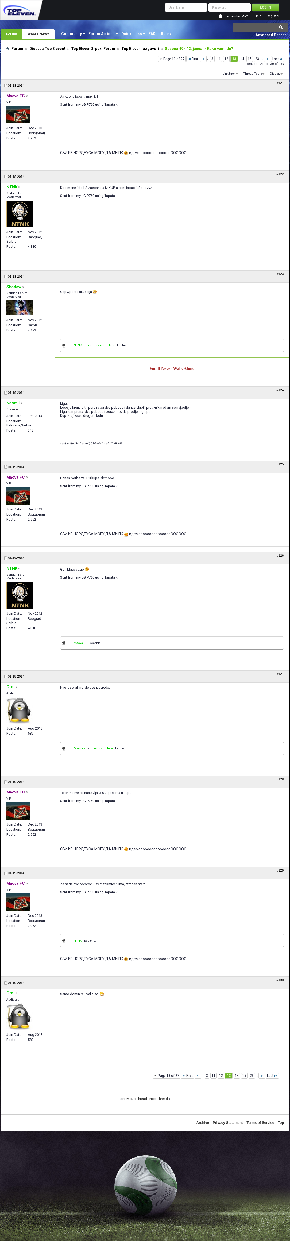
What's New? (38, 34)
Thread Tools (252, 73)
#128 (280, 779)
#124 (280, 390)
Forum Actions (101, 34)
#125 (280, 464)
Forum (11, 34)
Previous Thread (134, 1099)
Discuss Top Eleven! (47, 49)
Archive (202, 1123)
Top (281, 1123)
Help (258, 16)
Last (277, 59)
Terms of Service (260, 1123)
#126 (280, 556)
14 (242, 59)
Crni (86, 345)
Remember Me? (236, 16)
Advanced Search (271, 35)
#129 (280, 870)
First (193, 59)
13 (234, 59)
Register (273, 16)
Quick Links (131, 34)
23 (257, 59)
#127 (280, 674)
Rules (166, 34)
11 (219, 59)
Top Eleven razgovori (140, 49)
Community (71, 34)
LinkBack (229, 73)
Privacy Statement (228, 1123)
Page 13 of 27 (173, 59)
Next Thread (158, 1099)
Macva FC (80, 643)
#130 (280, 980)
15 (250, 59)
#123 (280, 274)
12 (226, 59)
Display (275, 73)
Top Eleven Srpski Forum (93, 49)
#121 (280, 83)
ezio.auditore (105, 345)
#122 (280, 174)
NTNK (78, 345)
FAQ (152, 34)
